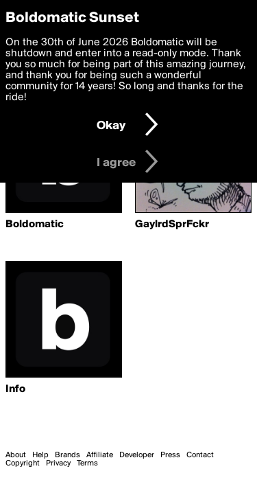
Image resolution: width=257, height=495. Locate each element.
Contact (200, 455)
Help (40, 455)
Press (170, 455)
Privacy (58, 463)
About (15, 455)
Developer (136, 455)
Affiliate (99, 455)
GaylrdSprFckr (172, 224)
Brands (67, 455)
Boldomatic (34, 224)
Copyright (22, 463)
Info (15, 389)
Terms (87, 463)
